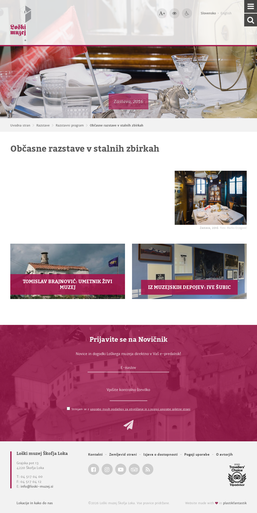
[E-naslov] (128, 368)
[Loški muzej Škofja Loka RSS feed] (147, 469)
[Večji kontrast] (174, 13)
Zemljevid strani (123, 454)
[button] (128, 425)
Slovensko (208, 13)
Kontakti (95, 454)
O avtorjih (224, 454)
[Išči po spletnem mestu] (250, 20)
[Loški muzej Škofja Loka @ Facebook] (93, 469)
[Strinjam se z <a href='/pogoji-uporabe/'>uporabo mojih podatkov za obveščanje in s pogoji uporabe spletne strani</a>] (68, 408)
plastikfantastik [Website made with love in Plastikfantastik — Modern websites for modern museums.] (235, 503)
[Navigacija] (250, 6)
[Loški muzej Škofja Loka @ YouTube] (120, 469)
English (226, 13)
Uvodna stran (20, 125)
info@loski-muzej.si (37, 486)
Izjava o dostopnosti (160, 454)
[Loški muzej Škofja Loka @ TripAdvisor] (134, 469)
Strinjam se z (131, 409)
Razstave (43, 125)
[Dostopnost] (187, 13)
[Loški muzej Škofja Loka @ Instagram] (107, 469)
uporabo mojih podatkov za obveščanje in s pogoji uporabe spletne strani (140, 409)
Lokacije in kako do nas (35, 503)
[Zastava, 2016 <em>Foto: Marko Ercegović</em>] (211, 198)
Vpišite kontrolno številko (128, 390)
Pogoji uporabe (197, 454)
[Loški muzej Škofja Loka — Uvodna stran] (20, 22)
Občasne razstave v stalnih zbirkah (116, 125)
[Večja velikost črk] (162, 13)
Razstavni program (70, 125)
